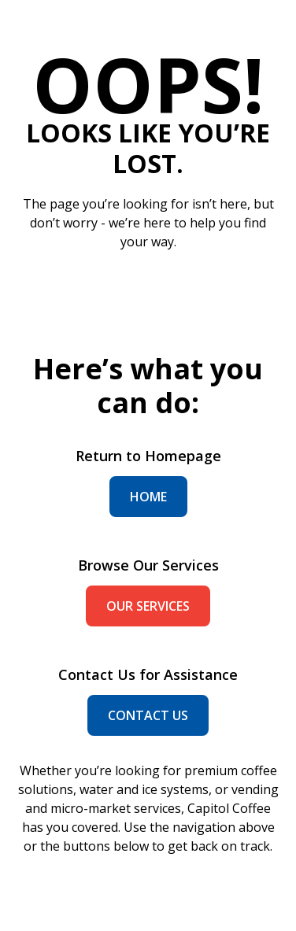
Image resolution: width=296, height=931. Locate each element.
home (148, 496)
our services (148, 606)
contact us (148, 715)
